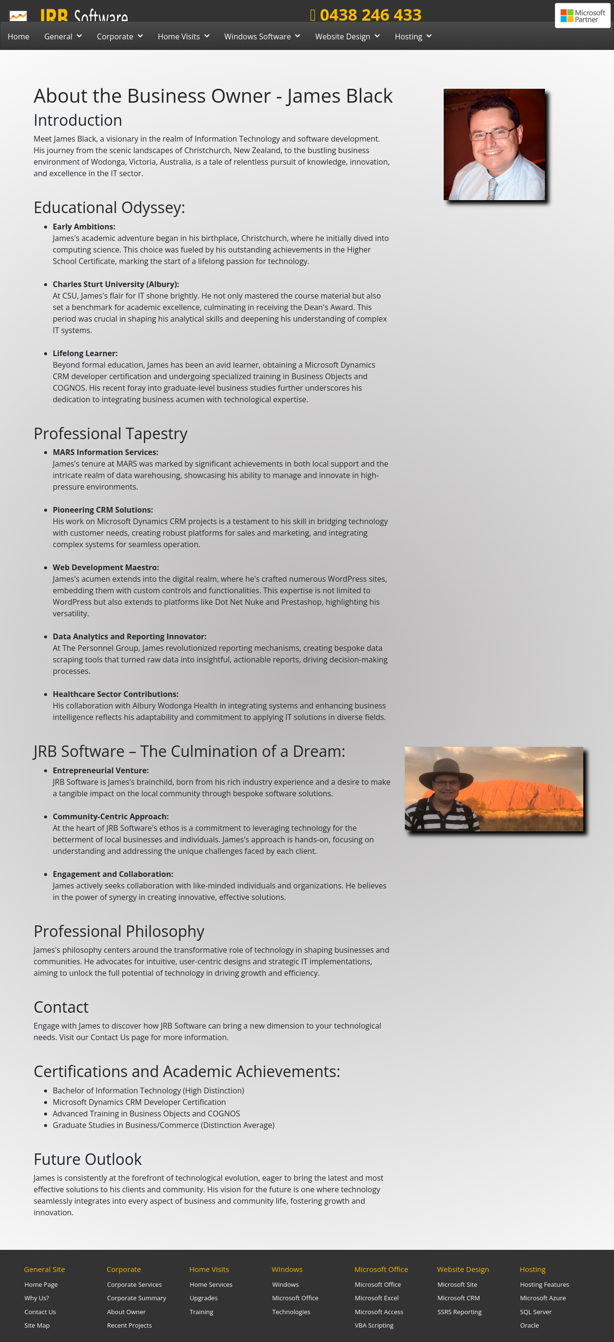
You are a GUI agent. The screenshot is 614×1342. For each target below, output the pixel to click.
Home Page (41, 1284)
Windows (287, 1269)
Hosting (532, 1269)
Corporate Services (134, 1284)
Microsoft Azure (543, 1298)
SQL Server (536, 1311)
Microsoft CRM (458, 1298)
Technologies (291, 1311)
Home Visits (209, 1269)
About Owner (126, 1311)
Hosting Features (544, 1284)
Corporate (123, 1269)
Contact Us (40, 1311)
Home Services (210, 1284)
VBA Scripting (374, 1325)
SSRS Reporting (459, 1311)
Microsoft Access (379, 1311)
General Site (44, 1269)
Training (201, 1311)
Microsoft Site (457, 1284)
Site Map (37, 1325)
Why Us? (36, 1298)
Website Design (463, 1269)
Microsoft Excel (377, 1298)
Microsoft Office (295, 1298)
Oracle (529, 1325)
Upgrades (203, 1298)
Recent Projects (129, 1325)
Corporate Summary (136, 1298)
